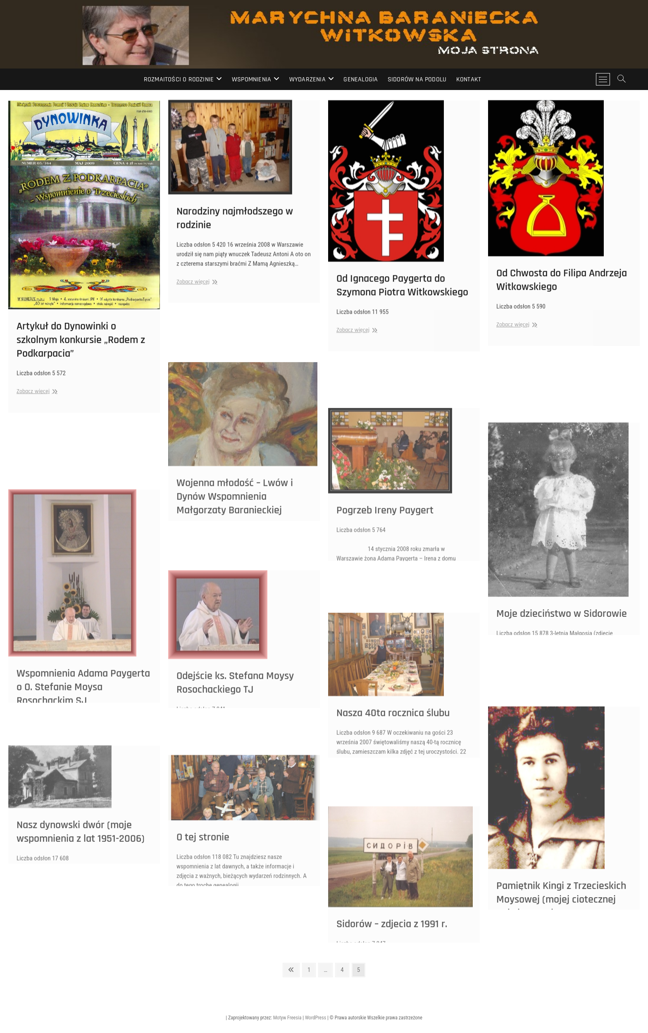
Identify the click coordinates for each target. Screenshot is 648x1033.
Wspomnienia (251, 79)
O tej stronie (202, 883)
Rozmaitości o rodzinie (179, 79)
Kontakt (468, 79)
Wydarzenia (307, 79)
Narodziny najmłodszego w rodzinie (234, 227)
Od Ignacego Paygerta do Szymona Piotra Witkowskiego (402, 296)
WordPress (315, 1018)
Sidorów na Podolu (417, 79)
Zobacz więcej (36, 405)
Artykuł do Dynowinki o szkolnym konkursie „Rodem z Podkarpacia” (81, 354)
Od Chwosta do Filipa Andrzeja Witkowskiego (561, 291)
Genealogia (360, 79)
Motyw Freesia (287, 1018)
